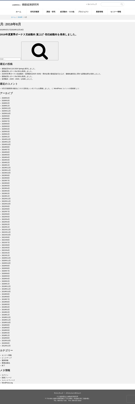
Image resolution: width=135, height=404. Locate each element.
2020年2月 (6, 281)
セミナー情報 (115, 12)
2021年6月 (6, 245)
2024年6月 (6, 152)
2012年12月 (6, 346)
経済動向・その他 (67, 12)
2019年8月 (6, 297)
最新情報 (99, 12)
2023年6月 (6, 183)
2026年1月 (6, 106)
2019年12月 (6, 286)
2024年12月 (6, 139)
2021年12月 (6, 230)
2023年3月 (6, 191)
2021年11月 (6, 232)
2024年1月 (6, 165)
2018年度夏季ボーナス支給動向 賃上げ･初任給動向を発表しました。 (39, 34)
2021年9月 (6, 237)
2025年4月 (6, 129)
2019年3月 (6, 310)
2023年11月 (6, 170)
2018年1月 (6, 335)
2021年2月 (6, 253)
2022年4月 (6, 219)
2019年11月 (6, 289)
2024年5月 (6, 155)
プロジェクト (83, 12)
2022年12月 (6, 199)
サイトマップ (92, 4)
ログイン (5, 375)
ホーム (18, 12)
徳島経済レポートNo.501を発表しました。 (17, 71)
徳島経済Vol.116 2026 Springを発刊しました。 (19, 69)
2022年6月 (6, 214)
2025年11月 (6, 111)
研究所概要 (34, 12)
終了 (3, 365)
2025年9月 (6, 116)
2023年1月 (6, 196)
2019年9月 (6, 294)
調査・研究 (51, 12)
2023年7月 (6, 180)
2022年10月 (6, 204)
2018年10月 (6, 322)
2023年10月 (6, 173)
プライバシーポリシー (73, 393)
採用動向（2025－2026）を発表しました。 (18, 79)
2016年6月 (6, 338)
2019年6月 (6, 302)
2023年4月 (6, 188)
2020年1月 (6, 284)
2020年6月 (6, 273)
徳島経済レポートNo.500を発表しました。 (17, 76)
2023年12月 (6, 168)
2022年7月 (6, 211)
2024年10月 (6, 144)
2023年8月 (6, 178)
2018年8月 (6, 325)
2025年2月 (6, 134)
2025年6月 (6, 124)
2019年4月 (6, 307)
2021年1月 (6, 255)
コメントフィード (8, 380)
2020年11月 (6, 260)
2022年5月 (6, 217)
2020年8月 (6, 268)
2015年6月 (6, 343)
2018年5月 (6, 330)
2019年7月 (6, 299)
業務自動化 (6, 363)
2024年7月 (6, 150)
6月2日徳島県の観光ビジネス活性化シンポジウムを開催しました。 (26, 88)
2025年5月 (6, 126)
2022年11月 (6, 201)
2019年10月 (6, 291)
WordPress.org (7, 383)
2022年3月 (6, 222)
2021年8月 (6, 240)
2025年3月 (6, 131)
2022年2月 (6, 224)
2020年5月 (6, 276)
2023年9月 (6, 175)
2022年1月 (6, 227)
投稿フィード (7, 378)
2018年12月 (6, 317)
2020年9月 (6, 266)
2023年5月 (6, 186)
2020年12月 (6, 258)
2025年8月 (6, 119)
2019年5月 (6, 304)
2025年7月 (6, 121)
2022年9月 (6, 206)
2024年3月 (6, 160)
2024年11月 (6, 142)
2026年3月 (6, 100)
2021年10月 (6, 235)
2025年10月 (6, 113)
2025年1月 (6, 137)
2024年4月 (6, 157)
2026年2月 (6, 103)
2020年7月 (6, 271)
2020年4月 (6, 279)
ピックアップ (7, 358)
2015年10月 (6, 340)
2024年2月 (6, 162)
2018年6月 (6, 328)
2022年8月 (6, 209)
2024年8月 (6, 147)
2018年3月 (6, 333)
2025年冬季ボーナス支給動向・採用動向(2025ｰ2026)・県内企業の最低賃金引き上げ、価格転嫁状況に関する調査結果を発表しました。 (52, 74)
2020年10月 (6, 263)
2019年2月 (6, 312)
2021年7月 (6, 242)
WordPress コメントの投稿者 (65, 88)
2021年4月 (6, 250)
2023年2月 (6, 193)
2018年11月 (6, 320)
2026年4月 (6, 98)
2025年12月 (6, 108)
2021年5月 (6, 248)
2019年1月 (6, 315)
